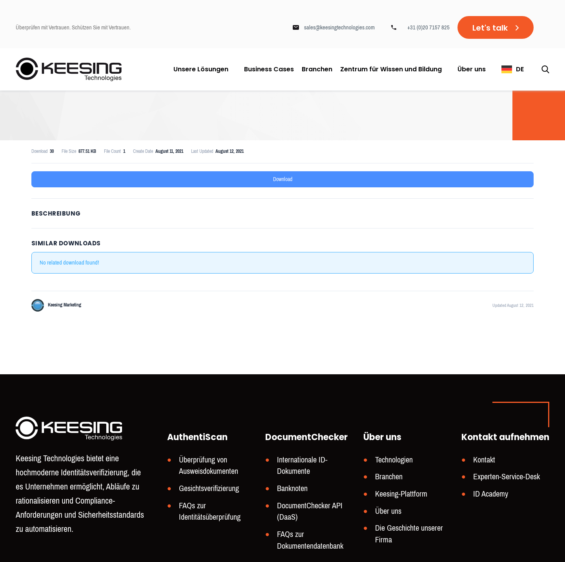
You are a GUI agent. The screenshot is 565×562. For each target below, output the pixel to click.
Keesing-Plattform (401, 494)
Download (282, 179)
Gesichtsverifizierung (209, 488)
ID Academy (490, 494)
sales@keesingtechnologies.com (339, 27)
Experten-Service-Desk (506, 477)
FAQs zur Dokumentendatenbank (310, 540)
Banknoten (292, 488)
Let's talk (490, 27)
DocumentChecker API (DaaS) (310, 512)
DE (520, 69)
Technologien (394, 460)
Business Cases (269, 69)
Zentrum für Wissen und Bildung (391, 69)
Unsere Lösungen (200, 69)
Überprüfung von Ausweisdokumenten (208, 466)
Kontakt (484, 460)
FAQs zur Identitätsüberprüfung (210, 512)
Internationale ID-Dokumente (302, 466)
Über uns (471, 69)
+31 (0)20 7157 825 (428, 27)
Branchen (317, 69)
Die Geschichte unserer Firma (409, 534)
